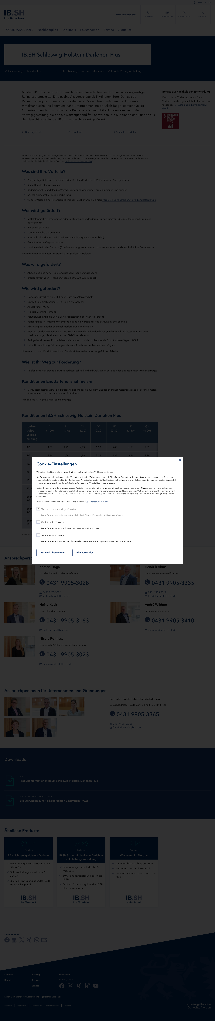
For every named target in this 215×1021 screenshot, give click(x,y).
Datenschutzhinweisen (98, 502)
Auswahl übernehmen (52, 552)
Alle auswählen (85, 552)
